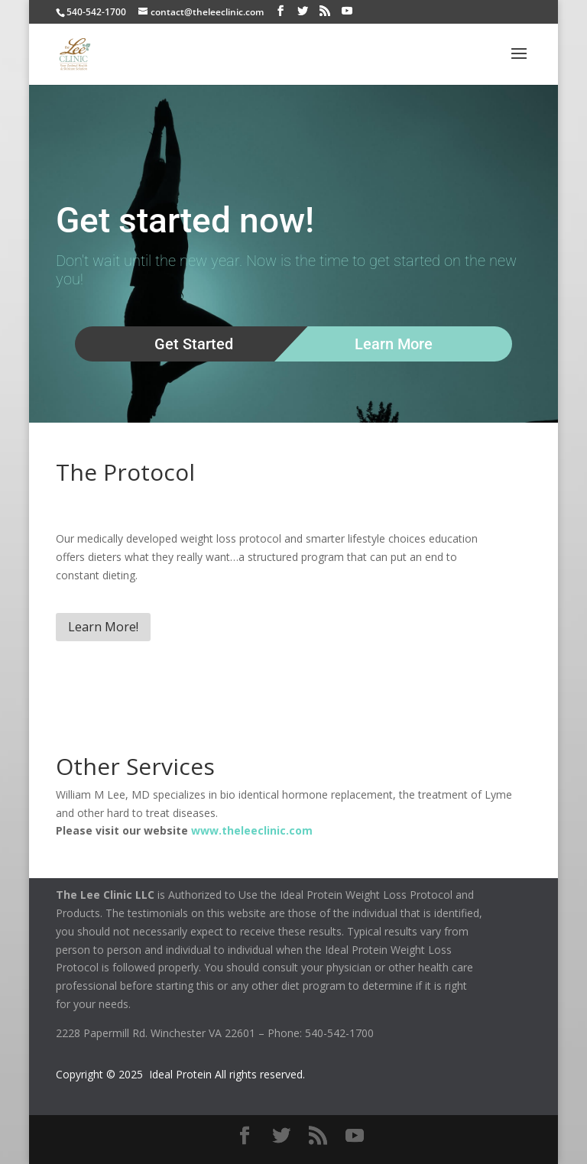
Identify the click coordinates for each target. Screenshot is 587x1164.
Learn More (394, 344)
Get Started (193, 344)
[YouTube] (347, 11)
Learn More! (103, 626)
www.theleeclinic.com (252, 830)
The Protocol (125, 472)
